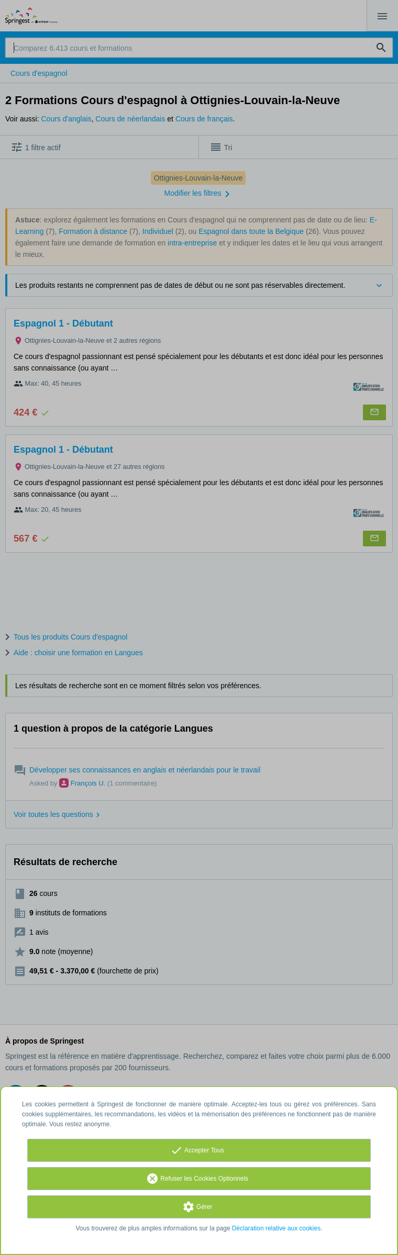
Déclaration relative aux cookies (276, 1228)
